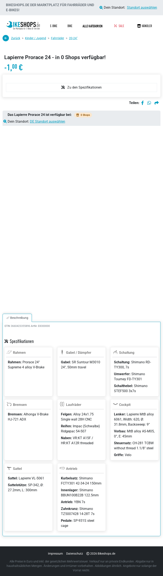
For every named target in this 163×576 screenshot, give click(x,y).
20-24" (73, 38)
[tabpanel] (81, 434)
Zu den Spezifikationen (81, 87)
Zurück (11, 38)
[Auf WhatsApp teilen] (149, 102)
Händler (144, 26)
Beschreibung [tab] (17, 317)
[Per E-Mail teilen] (156, 102)
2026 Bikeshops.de (100, 553)
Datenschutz (74, 553)
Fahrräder (57, 38)
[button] (93, 26)
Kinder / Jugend (35, 38)
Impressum (55, 553)
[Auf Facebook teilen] (142, 102)
